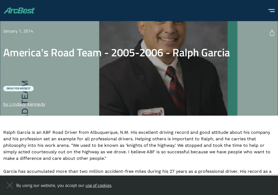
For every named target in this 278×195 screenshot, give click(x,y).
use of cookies (98, 185)
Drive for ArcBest (18, 88)
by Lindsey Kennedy (24, 104)
